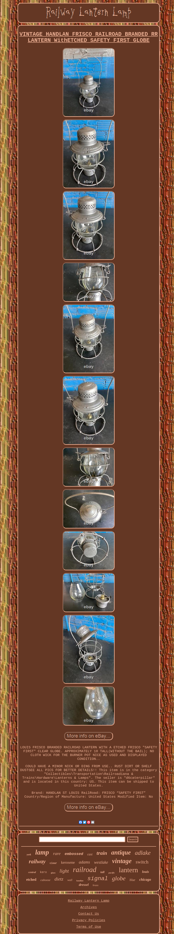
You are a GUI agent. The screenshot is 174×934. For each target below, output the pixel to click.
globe (119, 878)
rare (57, 853)
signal (97, 878)
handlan (79, 881)
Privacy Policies (88, 920)
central (32, 872)
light (64, 871)
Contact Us (88, 914)
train (102, 853)
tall (102, 872)
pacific (112, 872)
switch (142, 862)
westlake (101, 862)
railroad (84, 870)
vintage (122, 861)
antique (121, 852)
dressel (84, 885)
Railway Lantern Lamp (88, 901)
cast (89, 854)
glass (53, 872)
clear (53, 863)
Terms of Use (88, 927)
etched (31, 880)
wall (69, 880)
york (29, 854)
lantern (128, 870)
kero (43, 872)
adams (84, 862)
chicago (145, 880)
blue (132, 880)
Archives (88, 907)
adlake (143, 852)
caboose (45, 880)
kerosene (68, 862)
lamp (42, 852)
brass (95, 885)
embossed (74, 854)
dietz (58, 879)
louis (145, 872)
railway (37, 861)
